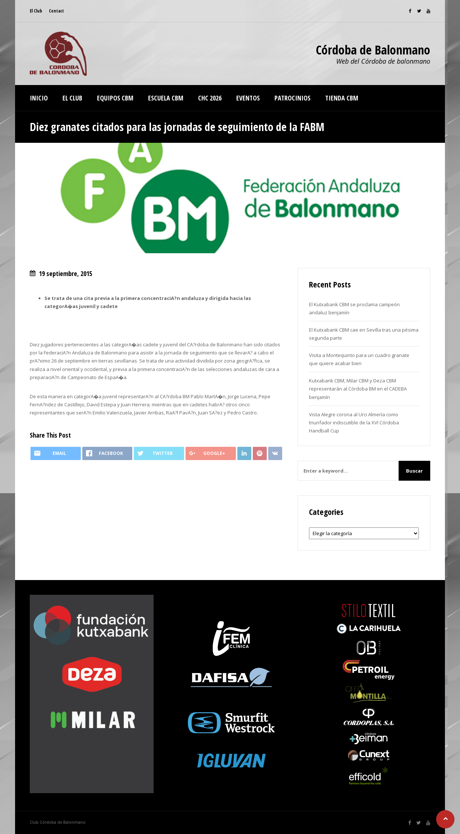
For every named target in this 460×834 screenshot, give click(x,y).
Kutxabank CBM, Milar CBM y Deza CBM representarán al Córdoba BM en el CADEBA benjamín (358, 388)
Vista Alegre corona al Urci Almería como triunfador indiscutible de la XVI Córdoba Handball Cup (354, 422)
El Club (36, 11)
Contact (56, 11)
